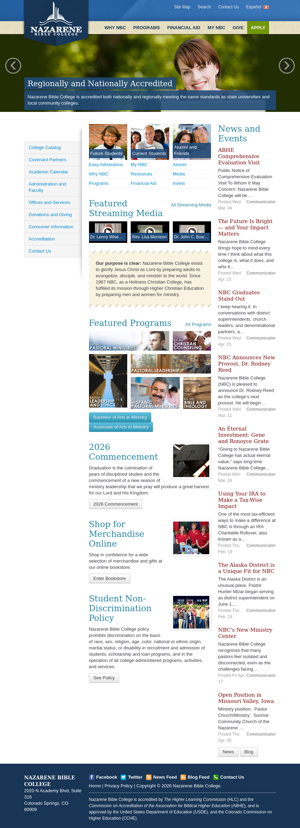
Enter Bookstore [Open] (110, 578)
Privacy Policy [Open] (119, 785)
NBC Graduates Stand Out (239, 295)
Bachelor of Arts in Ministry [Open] (120, 417)
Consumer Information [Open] (51, 226)
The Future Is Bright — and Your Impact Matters (245, 227)
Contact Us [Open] (40, 251)
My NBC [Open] (139, 164)
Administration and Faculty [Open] (47, 187)
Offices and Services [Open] (49, 202)
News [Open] (228, 751)
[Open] (191, 460)
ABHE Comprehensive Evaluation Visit (239, 156)
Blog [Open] (248, 751)
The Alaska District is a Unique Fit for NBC (246, 568)
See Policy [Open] (104, 677)
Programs (146, 27)
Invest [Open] (179, 183)
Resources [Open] (141, 174)
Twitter (135, 777)
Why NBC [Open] (99, 174)
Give (238, 27)
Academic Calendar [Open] (48, 171)
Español (253, 7)
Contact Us (228, 7)
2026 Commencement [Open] (116, 504)
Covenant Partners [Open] (47, 159)
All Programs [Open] (198, 324)
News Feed (165, 777)
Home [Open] (95, 785)
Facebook (106, 777)
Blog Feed (199, 777)
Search (204, 7)
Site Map (182, 7)
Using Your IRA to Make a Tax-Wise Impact (242, 500)
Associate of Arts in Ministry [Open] (121, 426)
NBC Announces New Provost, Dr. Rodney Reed (246, 363)
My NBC (216, 27)
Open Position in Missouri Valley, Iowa (246, 698)
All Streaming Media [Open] (191, 204)
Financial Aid (183, 27)
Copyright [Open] (146, 785)
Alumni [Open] (180, 164)
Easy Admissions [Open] (106, 164)
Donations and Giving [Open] (50, 214)
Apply (258, 27)
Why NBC (115, 27)
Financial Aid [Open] (143, 183)
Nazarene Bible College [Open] (196, 785)
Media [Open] (179, 174)
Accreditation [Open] (42, 238)
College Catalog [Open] (45, 147)
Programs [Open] (98, 183)
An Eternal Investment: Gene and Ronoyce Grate (243, 435)
